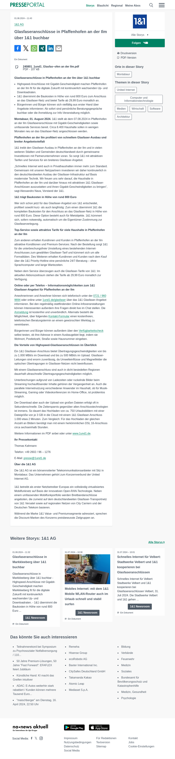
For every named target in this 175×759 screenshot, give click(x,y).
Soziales (126, 671)
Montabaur (123, 74)
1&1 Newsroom (35, 617)
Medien (121, 109)
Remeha (74, 646)
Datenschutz (71, 746)
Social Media (72, 750)
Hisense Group (78, 653)
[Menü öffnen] (162, 5)
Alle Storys (140, 34)
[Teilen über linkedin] (50, 48)
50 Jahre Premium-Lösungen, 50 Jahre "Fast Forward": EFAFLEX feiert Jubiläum (34, 665)
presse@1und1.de (35, 458)
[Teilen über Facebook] (17, 48)
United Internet (126, 90)
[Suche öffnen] (151, 5)
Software (122, 118)
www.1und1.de (81, 433)
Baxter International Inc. (83, 665)
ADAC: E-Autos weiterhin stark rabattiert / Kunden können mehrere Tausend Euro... (34, 690)
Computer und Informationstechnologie (138, 100)
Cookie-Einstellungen (141, 746)
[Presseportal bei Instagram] (40, 738)
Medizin (126, 665)
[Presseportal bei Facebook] (30, 738)
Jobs (131, 742)
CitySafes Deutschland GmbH (87, 671)
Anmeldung (21, 312)
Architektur (140, 118)
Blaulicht (103, 5)
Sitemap (101, 746)
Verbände (127, 653)
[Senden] (58, 48)
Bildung (125, 646)
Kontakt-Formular (59, 316)
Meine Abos (132, 5)
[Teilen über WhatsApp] (34, 48)
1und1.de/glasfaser (54, 299)
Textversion (103, 742)
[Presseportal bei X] (34, 738)
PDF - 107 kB (51, 68)
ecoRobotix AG (78, 659)
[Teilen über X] (26, 48)
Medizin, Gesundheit (133, 692)
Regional (117, 5)
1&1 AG (19, 24)
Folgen (140, 42)
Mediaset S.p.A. (78, 690)
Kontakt (133, 738)
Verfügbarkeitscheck (91, 330)
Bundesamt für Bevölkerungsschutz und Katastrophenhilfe (132, 681)
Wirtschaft (139, 109)
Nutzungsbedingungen (77, 742)
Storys (90, 5)
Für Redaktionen (106, 738)
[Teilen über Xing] (42, 48)
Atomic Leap (76, 683)
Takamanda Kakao (80, 677)
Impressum (70, 738)
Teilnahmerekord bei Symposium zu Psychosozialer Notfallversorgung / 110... (35, 651)
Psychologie (128, 698)
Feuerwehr (127, 659)
